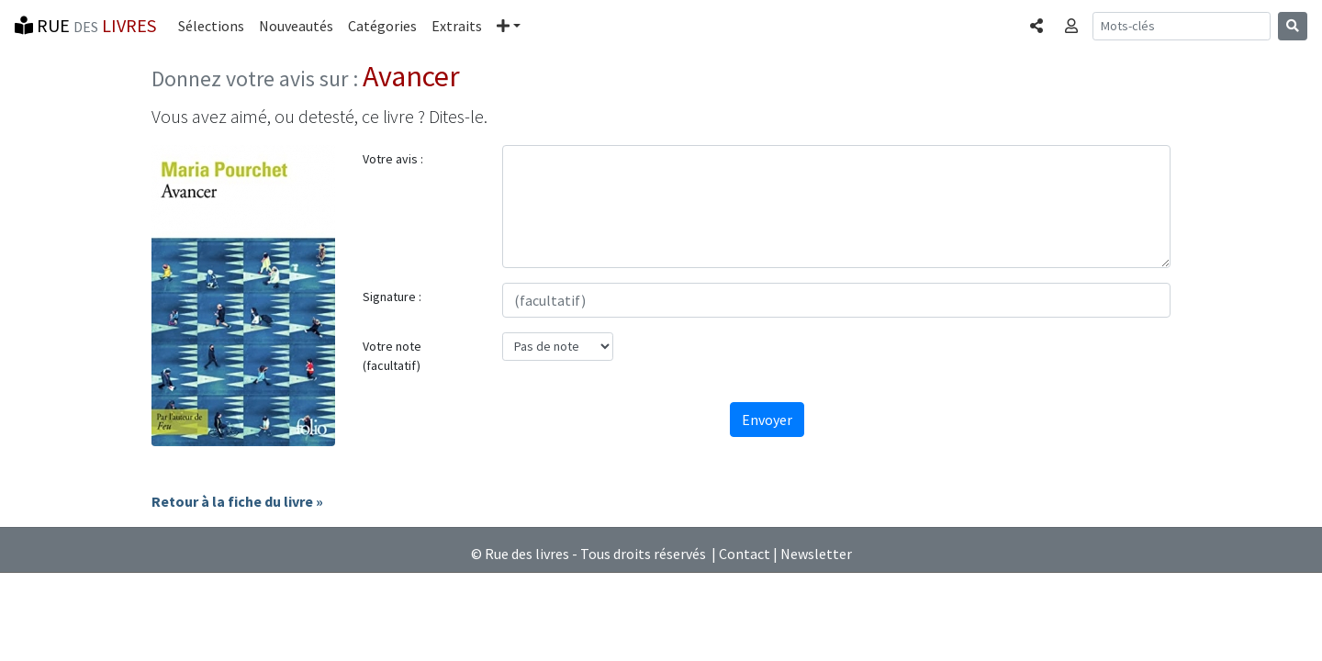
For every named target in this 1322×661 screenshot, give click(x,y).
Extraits (456, 26)
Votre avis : (393, 159)
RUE (85, 25)
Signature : (392, 296)
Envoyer (767, 419)
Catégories (382, 26)
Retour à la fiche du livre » (237, 501)
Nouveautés (296, 26)
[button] (508, 25)
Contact (744, 553)
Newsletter (816, 553)
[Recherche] (1181, 26)
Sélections (211, 26)
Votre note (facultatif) (392, 356)
